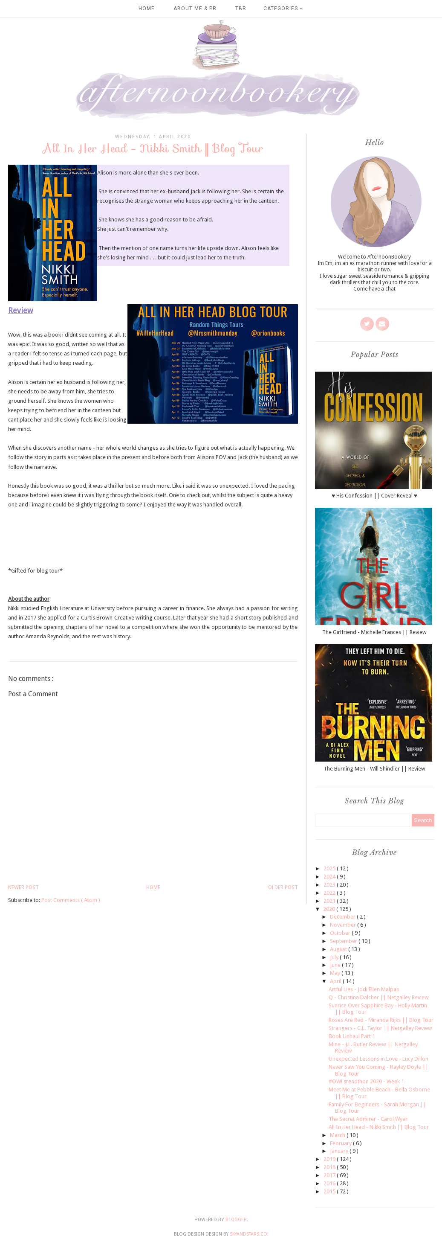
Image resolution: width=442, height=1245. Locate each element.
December (343, 916)
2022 (330, 893)
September (344, 941)
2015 (330, 1191)
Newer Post (23, 887)
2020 (329, 909)
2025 (330, 868)
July (335, 957)
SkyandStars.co (248, 1234)
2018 (330, 1167)
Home (147, 9)
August (339, 949)
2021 (330, 901)
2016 (330, 1183)
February (341, 1143)
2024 (330, 876)
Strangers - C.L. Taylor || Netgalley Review (380, 1028)
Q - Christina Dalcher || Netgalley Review (379, 997)
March (338, 1135)
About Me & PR (195, 9)
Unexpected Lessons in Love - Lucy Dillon (378, 1059)
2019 (330, 1159)
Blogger (236, 1219)
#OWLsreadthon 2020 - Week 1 (366, 1081)
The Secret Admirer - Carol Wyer (368, 1119)
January (340, 1151)
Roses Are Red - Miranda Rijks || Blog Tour (381, 1020)
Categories (283, 9)
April (336, 981)
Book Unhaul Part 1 (352, 1036)
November (343, 925)
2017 (330, 1175)
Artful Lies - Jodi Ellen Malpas (364, 989)
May (335, 973)
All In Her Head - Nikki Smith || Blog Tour (379, 1127)
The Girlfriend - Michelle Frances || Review (374, 632)
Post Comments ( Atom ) (70, 900)
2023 (330, 884)
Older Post (283, 887)
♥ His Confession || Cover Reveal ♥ (374, 495)
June (336, 965)
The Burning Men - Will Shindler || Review (374, 768)
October (341, 933)
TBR (240, 9)
